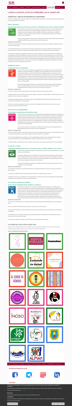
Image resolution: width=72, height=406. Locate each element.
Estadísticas (10, 396)
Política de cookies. (23, 390)
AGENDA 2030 (50, 7)
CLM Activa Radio (36, 7)
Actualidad (22, 7)
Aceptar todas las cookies (58, 403)
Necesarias (10, 393)
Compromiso (15, 7)
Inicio (9, 7)
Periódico (28, 7)
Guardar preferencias (12, 403)
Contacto (44, 7)
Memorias (58, 7)
